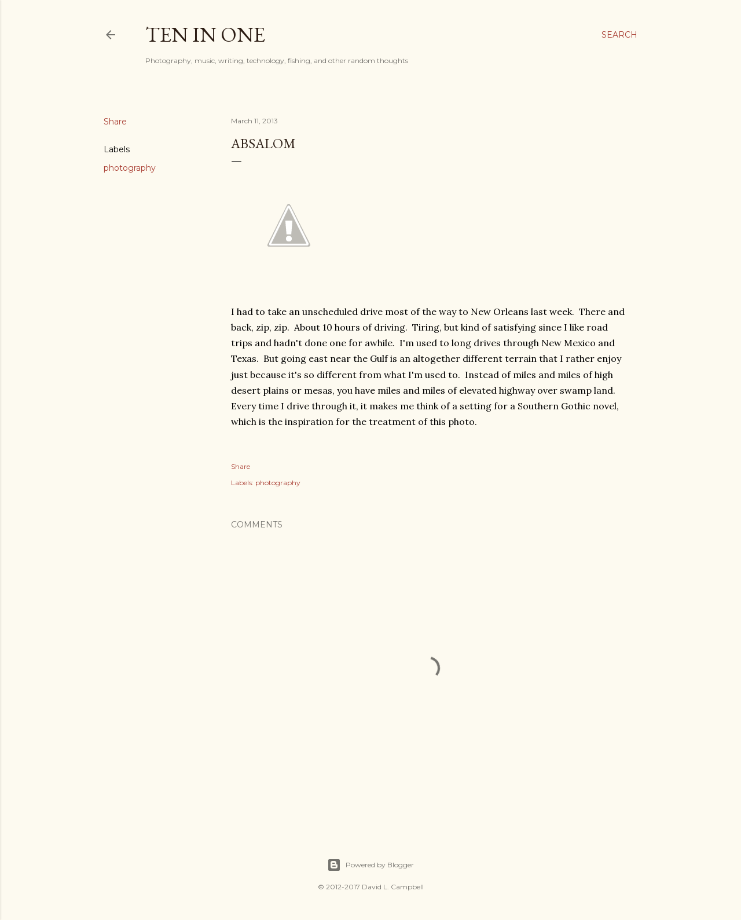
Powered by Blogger (370, 865)
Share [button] (115, 121)
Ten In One (205, 34)
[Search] (619, 35)
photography (130, 168)
